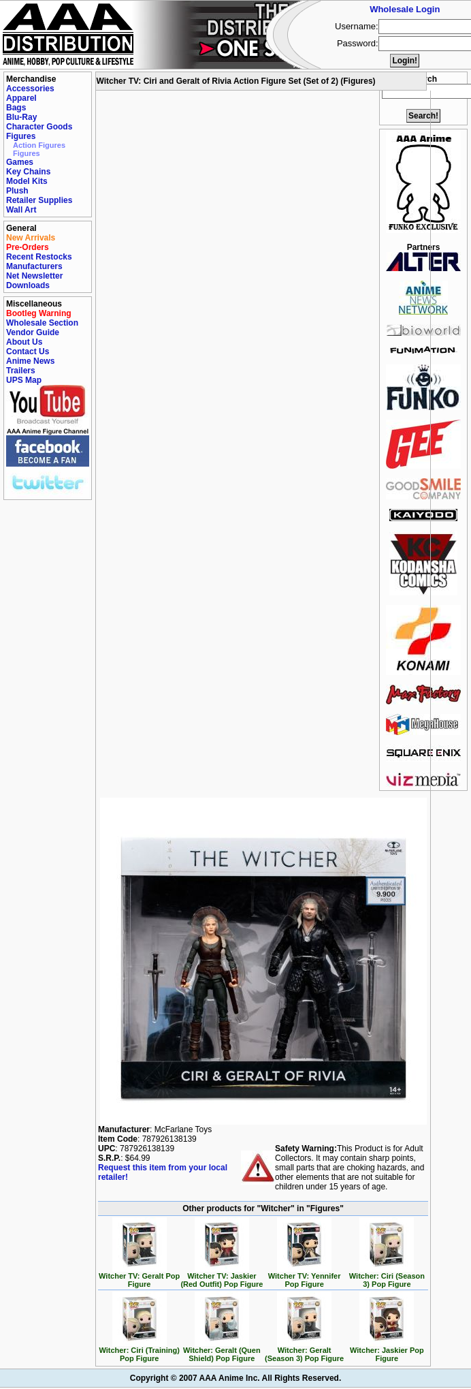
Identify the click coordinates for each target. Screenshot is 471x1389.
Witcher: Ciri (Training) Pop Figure (139, 1350)
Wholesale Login (405, 9)
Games (19, 162)
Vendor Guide (32, 332)
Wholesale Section (42, 323)
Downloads (28, 285)
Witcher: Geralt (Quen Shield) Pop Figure (222, 1350)
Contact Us (27, 351)
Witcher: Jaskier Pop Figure (387, 1350)
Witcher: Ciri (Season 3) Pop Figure (387, 1276)
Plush (17, 191)
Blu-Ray (21, 117)
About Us (24, 342)
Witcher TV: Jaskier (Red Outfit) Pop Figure (221, 1276)
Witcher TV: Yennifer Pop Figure (304, 1276)
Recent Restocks (39, 257)
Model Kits (27, 181)
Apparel (21, 98)
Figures (20, 136)
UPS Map (24, 380)
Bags (16, 107)
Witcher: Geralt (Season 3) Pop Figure (304, 1350)
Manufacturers (34, 266)
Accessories (30, 88)
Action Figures (39, 145)
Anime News (30, 361)
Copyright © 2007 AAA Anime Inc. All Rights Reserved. (235, 1378)
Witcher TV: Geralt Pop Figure (139, 1276)
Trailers (20, 370)
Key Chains (28, 171)
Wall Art (21, 210)
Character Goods (39, 126)
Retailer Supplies (39, 200)
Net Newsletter (34, 276)
